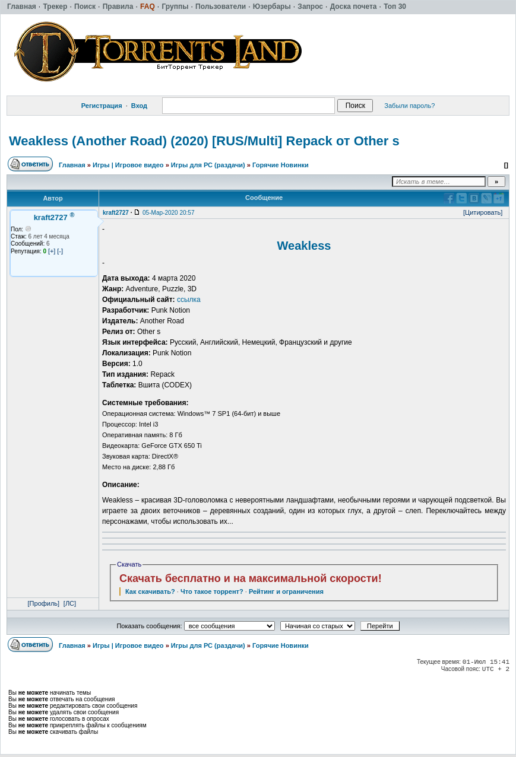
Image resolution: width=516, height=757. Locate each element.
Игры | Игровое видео (128, 164)
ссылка (189, 299)
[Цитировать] (482, 212)
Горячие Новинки (280, 164)
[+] (52, 251)
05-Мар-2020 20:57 (168, 212)
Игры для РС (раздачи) (208, 164)
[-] (60, 251)
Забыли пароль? (409, 105)
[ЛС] (70, 603)
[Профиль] (44, 603)
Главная (72, 164)
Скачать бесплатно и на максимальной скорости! (250, 578)
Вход (139, 105)
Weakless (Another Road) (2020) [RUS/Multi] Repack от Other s (204, 140)
